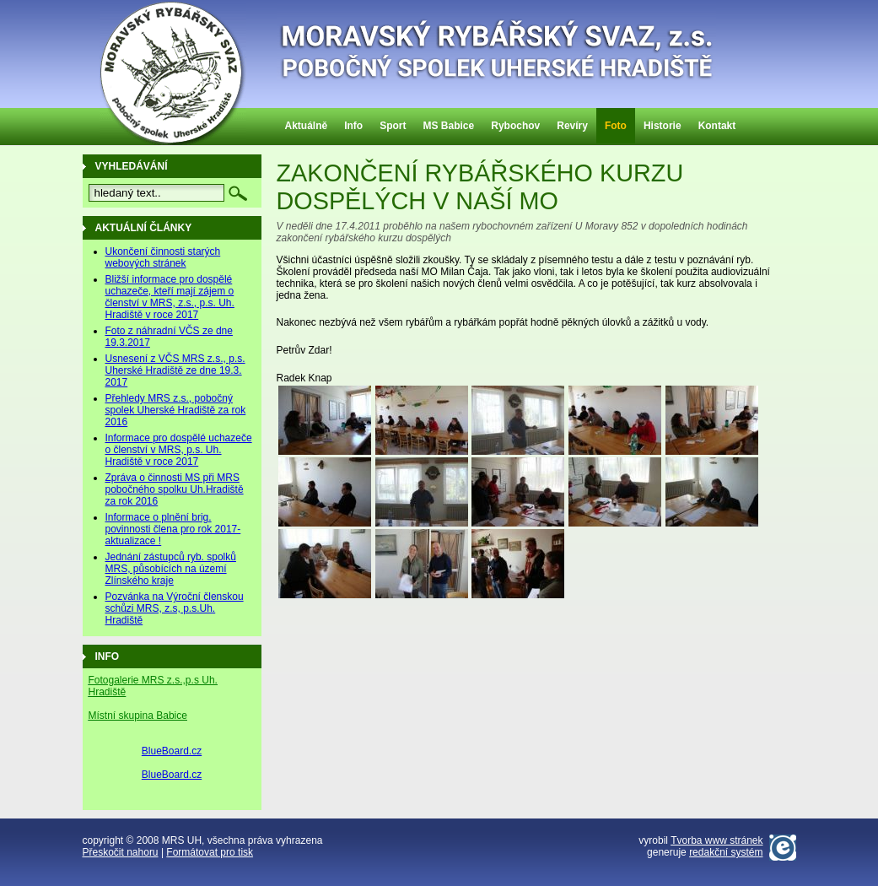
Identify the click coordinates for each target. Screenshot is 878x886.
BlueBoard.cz (172, 751)
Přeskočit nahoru (121, 852)
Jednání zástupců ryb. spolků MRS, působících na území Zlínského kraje (170, 568)
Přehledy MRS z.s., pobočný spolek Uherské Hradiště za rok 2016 (175, 410)
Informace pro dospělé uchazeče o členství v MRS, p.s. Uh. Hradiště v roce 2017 (178, 449)
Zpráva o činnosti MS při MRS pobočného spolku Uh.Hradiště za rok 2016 (174, 489)
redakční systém (725, 852)
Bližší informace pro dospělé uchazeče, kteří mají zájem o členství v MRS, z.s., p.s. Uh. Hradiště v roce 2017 (169, 297)
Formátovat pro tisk (209, 852)
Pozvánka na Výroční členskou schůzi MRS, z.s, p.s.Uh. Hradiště (174, 608)
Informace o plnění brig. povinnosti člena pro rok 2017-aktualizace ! (173, 529)
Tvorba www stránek (716, 840)
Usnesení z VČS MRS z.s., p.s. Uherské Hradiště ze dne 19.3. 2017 (175, 370)
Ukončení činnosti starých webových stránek (163, 257)
